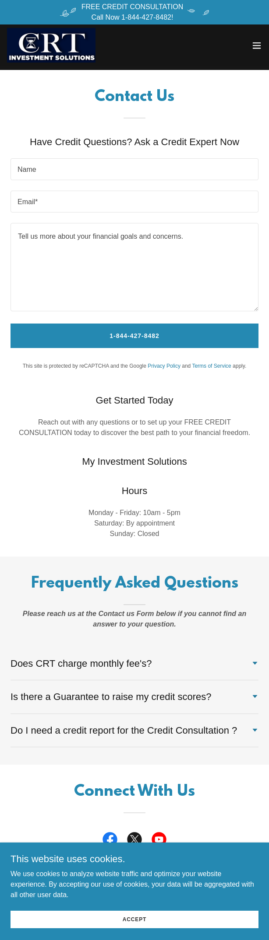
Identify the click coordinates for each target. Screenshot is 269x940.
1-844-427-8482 (134, 335)
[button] (256, 45)
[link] (51, 45)
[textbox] (134, 169)
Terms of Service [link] (211, 366)
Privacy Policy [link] (164, 366)
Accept (134, 919)
